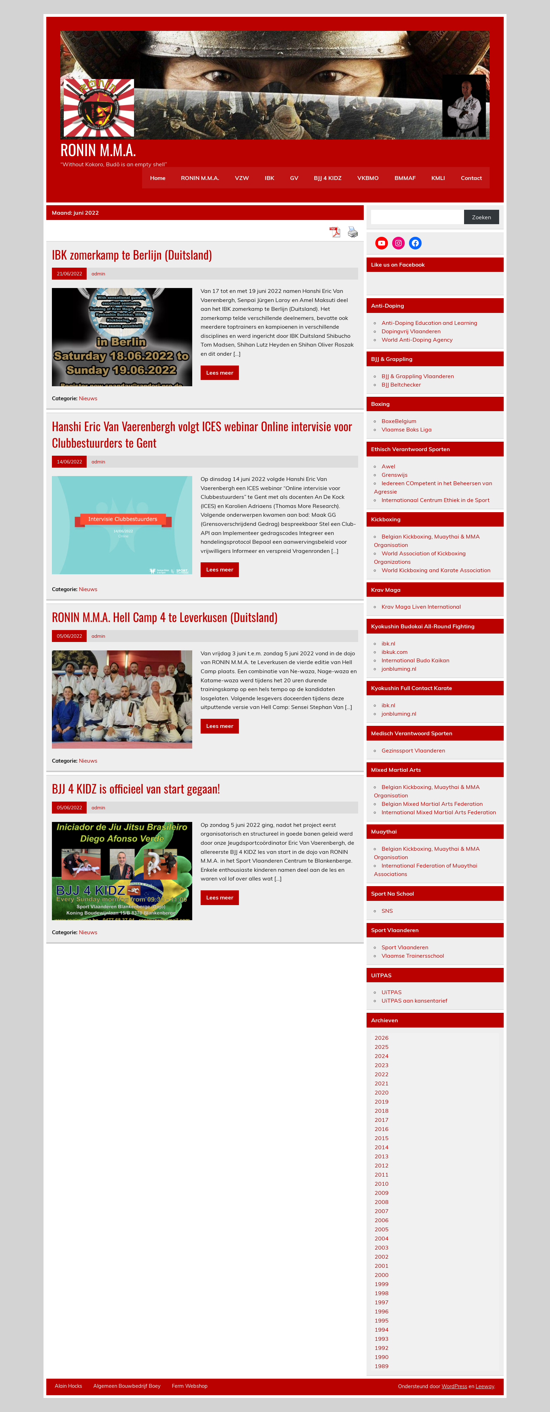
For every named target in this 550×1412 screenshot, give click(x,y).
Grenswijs (395, 474)
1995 (382, 1320)
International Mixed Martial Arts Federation (439, 812)
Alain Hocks (68, 1386)
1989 (382, 1366)
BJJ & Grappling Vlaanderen (418, 376)
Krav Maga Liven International (421, 606)
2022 (382, 1074)
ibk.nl (388, 643)
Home (158, 177)
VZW (242, 177)
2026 (382, 1037)
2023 (382, 1065)
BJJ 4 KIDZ (328, 177)
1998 (382, 1293)
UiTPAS (392, 992)
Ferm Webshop (190, 1386)
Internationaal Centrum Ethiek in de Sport (436, 499)
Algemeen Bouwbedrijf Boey (127, 1386)
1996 (382, 1311)
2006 (382, 1220)
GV (294, 177)
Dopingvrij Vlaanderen (411, 331)
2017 (382, 1119)
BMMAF (405, 177)
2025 (382, 1046)
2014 (382, 1147)
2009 (382, 1192)
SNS (387, 910)
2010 (382, 1183)
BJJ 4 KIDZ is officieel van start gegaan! (136, 788)
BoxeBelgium (399, 420)
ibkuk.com (395, 651)
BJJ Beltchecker (401, 384)
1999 (382, 1283)
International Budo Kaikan (415, 660)
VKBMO (368, 177)
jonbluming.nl (399, 668)
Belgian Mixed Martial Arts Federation (432, 803)
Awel (388, 466)
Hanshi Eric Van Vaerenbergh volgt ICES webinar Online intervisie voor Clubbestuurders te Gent (202, 434)
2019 (382, 1101)
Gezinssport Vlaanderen (413, 750)
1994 (382, 1329)
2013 (382, 1156)
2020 (382, 1092)
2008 (382, 1201)
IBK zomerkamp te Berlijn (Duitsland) (132, 254)
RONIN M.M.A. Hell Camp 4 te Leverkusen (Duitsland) (164, 616)
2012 (382, 1165)
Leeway (485, 1386)
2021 (382, 1083)
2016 (382, 1128)
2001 (382, 1265)
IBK (269, 177)
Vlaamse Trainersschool (413, 955)
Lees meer (219, 372)
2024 (382, 1055)
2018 (382, 1110)
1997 (382, 1302)
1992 (382, 1347)
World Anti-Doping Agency (417, 339)
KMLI (438, 177)
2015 (382, 1138)
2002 (382, 1256)
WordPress (454, 1386)
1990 (382, 1356)
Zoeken (481, 217)
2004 (382, 1238)
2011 (382, 1174)
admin (98, 273)
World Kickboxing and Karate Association (436, 570)
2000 (382, 1274)
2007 (382, 1210)
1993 (382, 1338)
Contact (471, 177)
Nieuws (88, 398)
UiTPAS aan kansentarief (414, 1000)
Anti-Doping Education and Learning (429, 322)
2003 (382, 1247)
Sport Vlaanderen (405, 947)
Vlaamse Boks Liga (407, 429)
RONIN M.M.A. (98, 149)
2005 (382, 1229)
